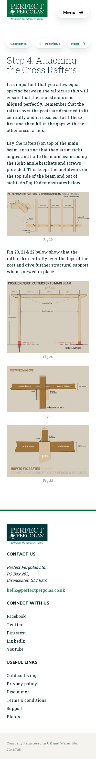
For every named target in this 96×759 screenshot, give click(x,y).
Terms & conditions (26, 700)
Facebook (16, 616)
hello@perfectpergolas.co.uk (36, 590)
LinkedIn (16, 641)
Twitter (15, 624)
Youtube (15, 649)
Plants (13, 716)
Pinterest (16, 632)
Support (15, 708)
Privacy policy (22, 683)
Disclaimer (18, 691)
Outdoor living (22, 675)
